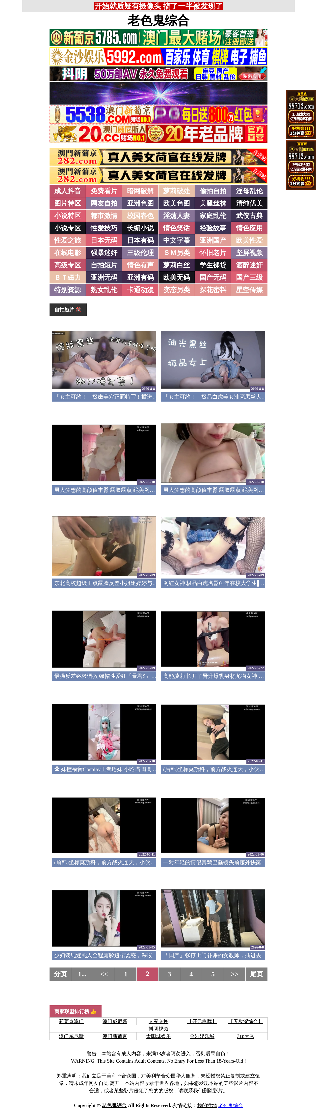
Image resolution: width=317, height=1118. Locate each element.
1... (82, 974)
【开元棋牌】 (202, 1021)
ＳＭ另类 (176, 253)
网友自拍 (104, 203)
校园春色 (140, 215)
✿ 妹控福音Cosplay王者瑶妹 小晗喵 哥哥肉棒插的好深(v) (122, 769)
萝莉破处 (176, 191)
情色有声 (140, 265)
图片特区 (67, 203)
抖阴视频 (158, 1029)
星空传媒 (249, 290)
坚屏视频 (249, 253)
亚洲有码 (140, 277)
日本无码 (104, 240)
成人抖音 (67, 191)
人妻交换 (158, 1021)
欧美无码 (176, 277)
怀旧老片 (213, 253)
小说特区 (67, 215)
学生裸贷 (213, 265)
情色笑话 (176, 228)
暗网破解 (140, 191)
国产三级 (249, 277)
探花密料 (213, 290)
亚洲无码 (104, 277)
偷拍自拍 (213, 191)
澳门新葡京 (115, 1036)
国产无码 (213, 277)
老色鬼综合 (158, 20)
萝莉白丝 (176, 265)
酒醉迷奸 (249, 265)
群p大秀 (245, 1036)
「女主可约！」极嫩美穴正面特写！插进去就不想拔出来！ (125, 397)
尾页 (256, 974)
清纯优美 (249, 203)
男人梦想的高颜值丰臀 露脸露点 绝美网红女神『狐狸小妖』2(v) (131, 490)
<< (104, 974)
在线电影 (67, 253)
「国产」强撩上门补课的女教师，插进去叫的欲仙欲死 (228, 955)
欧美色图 (176, 203)
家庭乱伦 (213, 215)
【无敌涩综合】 (245, 1021)
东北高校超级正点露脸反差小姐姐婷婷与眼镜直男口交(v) (122, 583)
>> (235, 974)
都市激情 (104, 215)
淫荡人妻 (176, 215)
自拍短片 (104, 265)
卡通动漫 (140, 290)
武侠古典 (249, 215)
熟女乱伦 (104, 290)
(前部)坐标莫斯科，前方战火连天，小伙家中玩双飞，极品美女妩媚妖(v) (141, 862)
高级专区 (67, 265)
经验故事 (213, 228)
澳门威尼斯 (115, 1021)
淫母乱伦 (249, 191)
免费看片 (104, 191)
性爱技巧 (104, 228)
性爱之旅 (67, 240)
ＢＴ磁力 (67, 277)
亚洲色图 (140, 203)
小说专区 (67, 228)
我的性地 (207, 1105)
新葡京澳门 (71, 1021)
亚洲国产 (213, 240)
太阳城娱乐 (158, 1036)
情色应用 (249, 228)
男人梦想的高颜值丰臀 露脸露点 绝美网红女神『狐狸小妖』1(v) (240, 490)
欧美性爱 (249, 240)
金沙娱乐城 (202, 1036)
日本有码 (140, 240)
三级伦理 (140, 253)
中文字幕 (176, 240)
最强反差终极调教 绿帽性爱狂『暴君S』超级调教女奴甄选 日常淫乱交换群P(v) (149, 676)
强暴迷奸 (104, 253)
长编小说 (140, 228)
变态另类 (176, 290)
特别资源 (67, 290)
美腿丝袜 (213, 203)
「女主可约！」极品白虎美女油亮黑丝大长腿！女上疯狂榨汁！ (239, 397)
